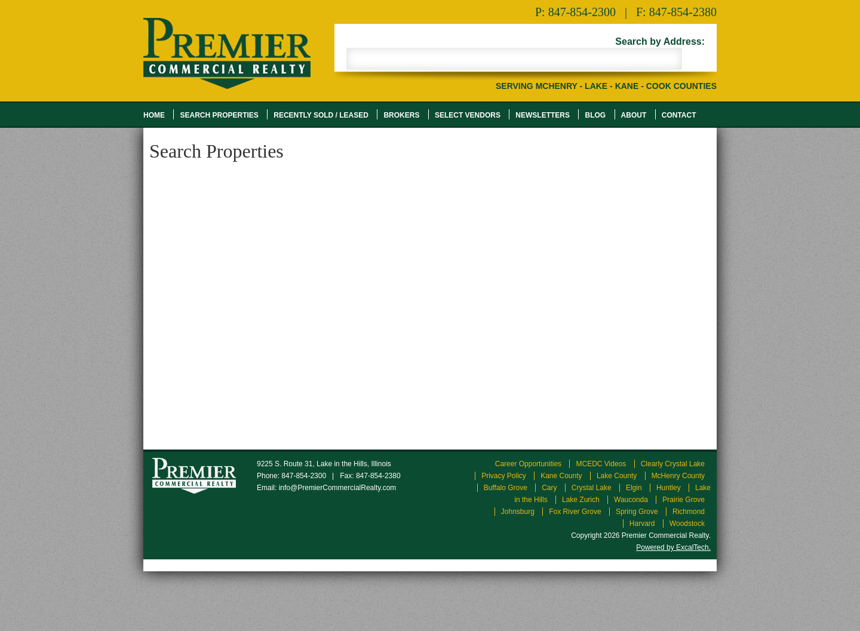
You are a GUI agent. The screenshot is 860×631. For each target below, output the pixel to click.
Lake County (617, 476)
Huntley (668, 488)
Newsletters (542, 115)
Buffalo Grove (505, 488)
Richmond (688, 511)
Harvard (642, 523)
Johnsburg (518, 511)
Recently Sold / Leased (321, 115)
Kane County (561, 476)
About (634, 115)
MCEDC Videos (601, 464)
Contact (679, 115)
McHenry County (678, 476)
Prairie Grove (683, 499)
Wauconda (631, 499)
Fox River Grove (575, 511)
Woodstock (687, 523)
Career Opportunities (528, 464)
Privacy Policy (503, 476)
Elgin (634, 488)
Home (154, 115)
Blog (595, 115)
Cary (549, 488)
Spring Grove (637, 511)
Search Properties (219, 115)
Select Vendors (467, 115)
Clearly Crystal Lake (673, 464)
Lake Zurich (581, 499)
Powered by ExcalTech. (673, 547)
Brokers (401, 115)
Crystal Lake (592, 488)
